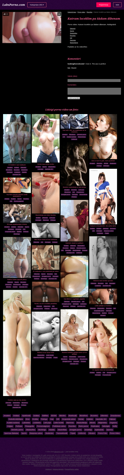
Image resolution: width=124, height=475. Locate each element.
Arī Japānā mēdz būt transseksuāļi (103, 370)
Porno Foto (102, 433)
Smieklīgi (18, 229)
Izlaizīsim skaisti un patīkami (74, 243)
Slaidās (24, 172)
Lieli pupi (40, 169)
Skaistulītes (73, 33)
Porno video (81, 12)
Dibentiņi (72, 28)
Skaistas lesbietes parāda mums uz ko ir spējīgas (74, 353)
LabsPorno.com (13, 5)
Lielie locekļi (81, 356)
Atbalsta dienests (58, 469)
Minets (92, 423)
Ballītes (19, 231)
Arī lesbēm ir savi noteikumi (17, 165)
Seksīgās (73, 40)
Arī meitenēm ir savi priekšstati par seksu (46, 271)
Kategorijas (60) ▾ (37, 5)
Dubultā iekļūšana (16, 419)
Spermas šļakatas (39, 357)
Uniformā (74, 139)
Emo (27, 419)
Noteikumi (48, 469)
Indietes (90, 419)
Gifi (71, 38)
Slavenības (62, 430)
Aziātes (99, 228)
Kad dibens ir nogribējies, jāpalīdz (74, 299)
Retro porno (83, 426)
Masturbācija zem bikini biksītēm (46, 215)
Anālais (16, 167)
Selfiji (115, 426)
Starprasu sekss (108, 231)
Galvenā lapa (72, 12)
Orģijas (10, 426)
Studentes (24, 170)
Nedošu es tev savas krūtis (45, 352)
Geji (51, 419)
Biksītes (8, 287)
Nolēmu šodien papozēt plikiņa (16, 279)
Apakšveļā (26, 416)
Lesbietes (17, 172)
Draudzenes (80, 192)
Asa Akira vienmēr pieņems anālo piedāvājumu (16, 195)
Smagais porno (65, 194)
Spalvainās (99, 430)
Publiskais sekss (59, 426)
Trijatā (107, 233)
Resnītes (89, 12)
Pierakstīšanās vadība (72, 469)
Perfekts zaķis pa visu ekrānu (17, 400)
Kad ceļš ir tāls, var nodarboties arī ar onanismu (74, 131)
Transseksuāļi (107, 375)
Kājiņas (72, 248)
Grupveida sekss (10, 231)
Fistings (99, 165)
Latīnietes (83, 304)
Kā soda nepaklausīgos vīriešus (17, 224)
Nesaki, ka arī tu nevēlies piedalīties (45, 303)
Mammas (45, 220)
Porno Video (115, 433)
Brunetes (16, 170)
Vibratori (103, 315)
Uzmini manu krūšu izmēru (45, 164)
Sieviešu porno (81, 134)
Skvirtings (17, 234)
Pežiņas (74, 197)
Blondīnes (9, 170)
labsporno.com (58, 452)
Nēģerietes (47, 306)
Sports (72, 31)
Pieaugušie (29, 426)
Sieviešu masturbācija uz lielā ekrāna (74, 187)
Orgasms (113, 423)
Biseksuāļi (73, 416)
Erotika (35, 419)
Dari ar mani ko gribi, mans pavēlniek (103, 161)
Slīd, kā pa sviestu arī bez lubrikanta (45, 239)
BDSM (106, 163)
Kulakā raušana (71, 137)
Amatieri (10, 167)
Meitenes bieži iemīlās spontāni (103, 281)
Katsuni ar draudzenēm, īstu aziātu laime (103, 226)
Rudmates (95, 426)
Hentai (80, 419)
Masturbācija (74, 43)
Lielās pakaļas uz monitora (103, 306)
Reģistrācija (103, 5)
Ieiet (117, 5)
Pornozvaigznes (18, 201)
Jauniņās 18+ (17, 174)
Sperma (110, 430)
